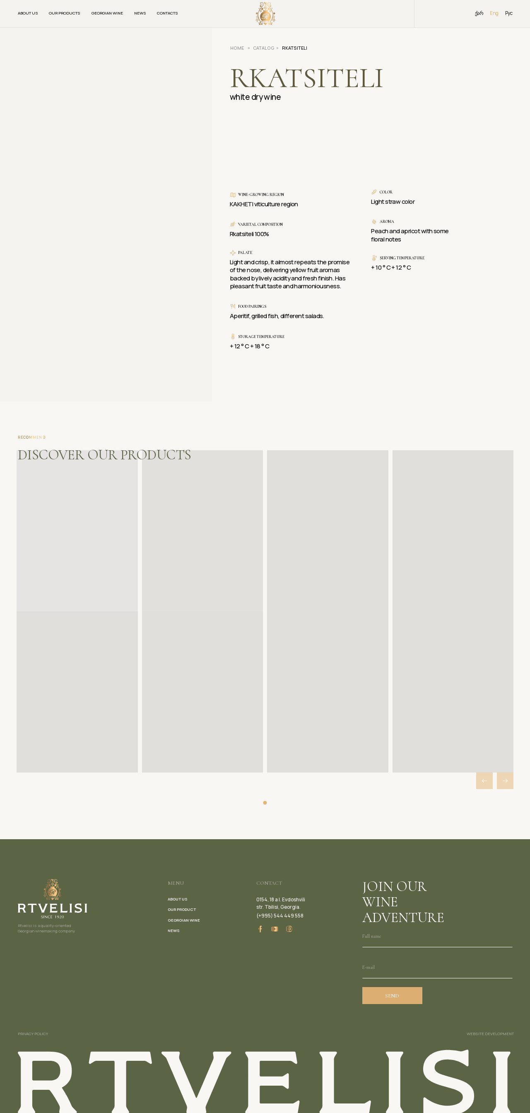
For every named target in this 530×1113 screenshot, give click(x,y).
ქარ (479, 13)
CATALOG (264, 48)
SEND (392, 995)
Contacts (167, 13)
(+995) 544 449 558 (280, 915)
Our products (64, 13)
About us (28, 13)
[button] (505, 781)
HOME (237, 48)
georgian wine (184, 920)
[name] (437, 936)
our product (182, 909)
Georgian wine (107, 13)
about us (178, 899)
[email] (437, 967)
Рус (508, 13)
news (174, 930)
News (140, 13)
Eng (494, 13)
